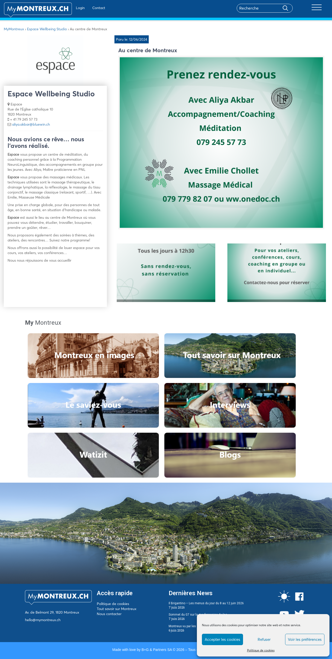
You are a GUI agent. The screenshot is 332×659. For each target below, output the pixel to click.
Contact (84, 8)
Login (65, 8)
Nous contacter (109, 614)
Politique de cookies (261, 650)
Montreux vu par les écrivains (189, 626)
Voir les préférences (305, 639)
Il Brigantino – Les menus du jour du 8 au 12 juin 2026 (206, 603)
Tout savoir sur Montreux (116, 609)
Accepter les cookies (222, 639)
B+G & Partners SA (156, 650)
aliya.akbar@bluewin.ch (31, 124)
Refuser (264, 639)
